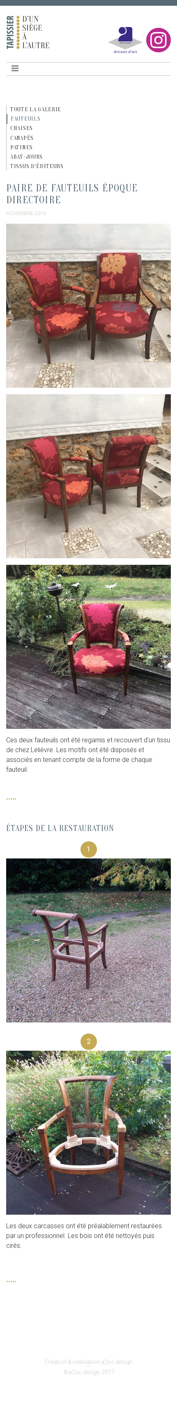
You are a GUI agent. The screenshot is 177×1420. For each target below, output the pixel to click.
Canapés (22, 138)
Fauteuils (25, 118)
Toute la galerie (35, 109)
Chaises (21, 128)
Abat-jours (26, 156)
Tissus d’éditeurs (37, 166)
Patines (21, 147)
